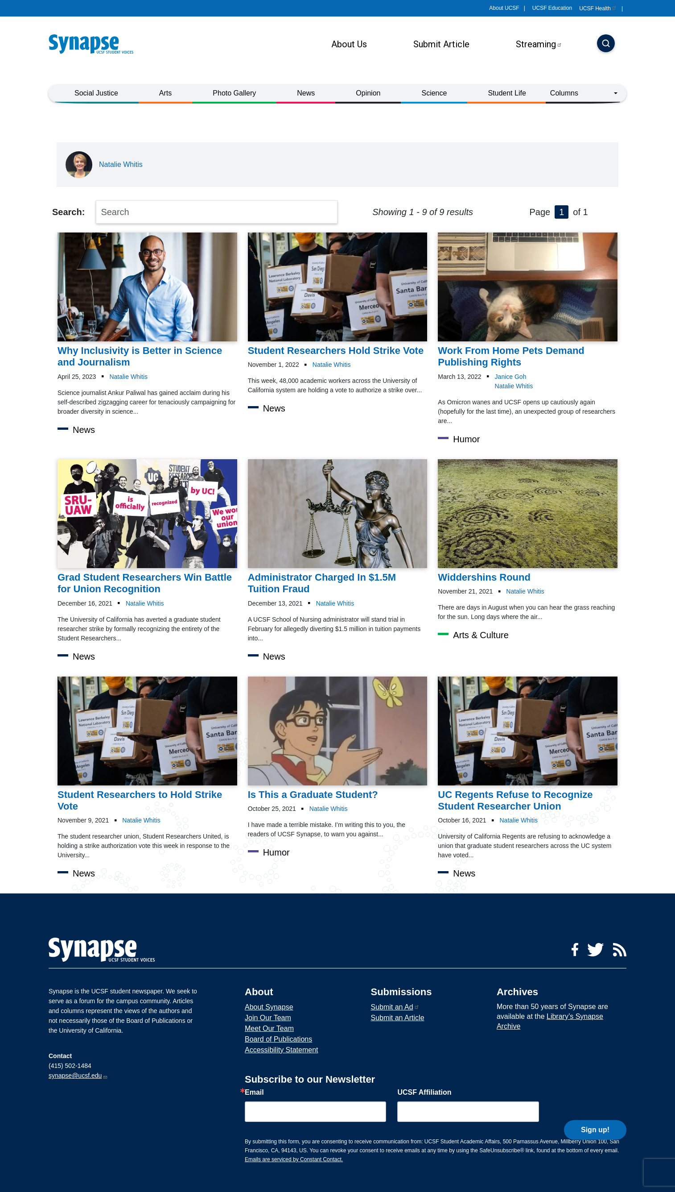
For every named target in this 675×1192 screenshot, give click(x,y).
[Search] (606, 44)
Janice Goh (511, 376)
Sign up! (595, 1109)
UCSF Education (552, 8)
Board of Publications (278, 1039)
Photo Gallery (234, 93)
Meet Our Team (269, 1028)
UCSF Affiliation (424, 1092)
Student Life (507, 93)
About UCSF (504, 8)
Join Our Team (268, 1018)
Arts (165, 93)
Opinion (368, 93)
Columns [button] (564, 93)
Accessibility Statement (281, 1050)
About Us (349, 44)
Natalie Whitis (121, 164)
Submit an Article (397, 1018)
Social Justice (96, 93)
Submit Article (441, 44)
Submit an (394, 1007)
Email (254, 1092)
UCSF (598, 8)
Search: (68, 212)
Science (434, 93)
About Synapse (269, 1007)
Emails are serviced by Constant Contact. (294, 1159)
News (306, 93)
